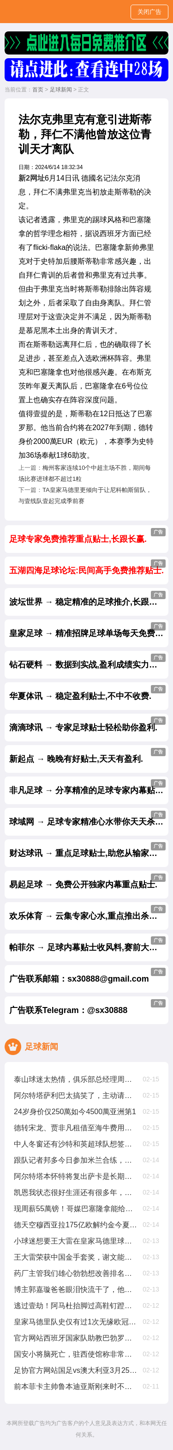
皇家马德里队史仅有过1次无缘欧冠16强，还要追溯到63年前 (75, 1322)
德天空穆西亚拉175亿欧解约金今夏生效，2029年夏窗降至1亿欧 (75, 1225)
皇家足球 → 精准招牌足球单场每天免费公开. (88, 630)
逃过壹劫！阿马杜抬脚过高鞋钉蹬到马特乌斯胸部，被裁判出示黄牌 (75, 1306)
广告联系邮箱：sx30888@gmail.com (87, 975)
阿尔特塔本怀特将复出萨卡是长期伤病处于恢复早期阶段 (75, 1176)
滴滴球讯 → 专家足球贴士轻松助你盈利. (87, 724)
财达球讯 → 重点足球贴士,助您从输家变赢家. (88, 850)
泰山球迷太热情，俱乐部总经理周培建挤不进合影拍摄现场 (75, 1079)
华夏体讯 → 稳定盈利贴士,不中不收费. (87, 693)
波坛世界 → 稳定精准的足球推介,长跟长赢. (88, 599)
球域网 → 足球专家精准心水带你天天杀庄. (87, 818)
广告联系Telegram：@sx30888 (87, 1007)
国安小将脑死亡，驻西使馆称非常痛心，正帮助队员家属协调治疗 (75, 1354)
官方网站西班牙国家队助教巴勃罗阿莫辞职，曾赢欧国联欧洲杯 (75, 1338)
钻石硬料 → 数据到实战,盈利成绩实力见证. (88, 661)
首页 (37, 89)
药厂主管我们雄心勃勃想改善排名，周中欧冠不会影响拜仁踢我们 (75, 1273)
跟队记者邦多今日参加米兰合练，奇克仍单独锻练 (75, 1160)
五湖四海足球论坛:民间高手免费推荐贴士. (87, 567)
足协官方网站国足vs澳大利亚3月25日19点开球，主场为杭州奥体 (75, 1370)
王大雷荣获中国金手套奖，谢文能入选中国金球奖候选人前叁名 (75, 1257)
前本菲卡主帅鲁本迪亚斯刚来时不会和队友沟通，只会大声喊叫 (75, 1386)
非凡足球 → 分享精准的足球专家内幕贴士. (87, 787)
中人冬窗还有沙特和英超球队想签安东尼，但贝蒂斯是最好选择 (75, 1144)
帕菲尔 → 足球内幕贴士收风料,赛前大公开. (88, 944)
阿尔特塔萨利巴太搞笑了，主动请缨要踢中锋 (75, 1095)
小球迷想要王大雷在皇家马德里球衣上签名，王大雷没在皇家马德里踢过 (75, 1241)
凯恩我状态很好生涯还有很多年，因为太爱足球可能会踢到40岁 (75, 1192)
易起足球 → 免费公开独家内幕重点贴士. (87, 881)
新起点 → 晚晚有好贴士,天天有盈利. (87, 756)
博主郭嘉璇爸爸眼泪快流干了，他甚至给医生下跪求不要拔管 (75, 1289)
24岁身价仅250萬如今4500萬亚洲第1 (75, 1112)
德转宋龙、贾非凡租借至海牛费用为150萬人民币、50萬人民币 (75, 1128)
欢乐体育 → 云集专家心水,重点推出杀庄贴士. (88, 913)
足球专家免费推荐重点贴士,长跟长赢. (87, 536)
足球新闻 (61, 89)
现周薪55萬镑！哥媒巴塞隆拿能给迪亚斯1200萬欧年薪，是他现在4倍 (75, 1209)
